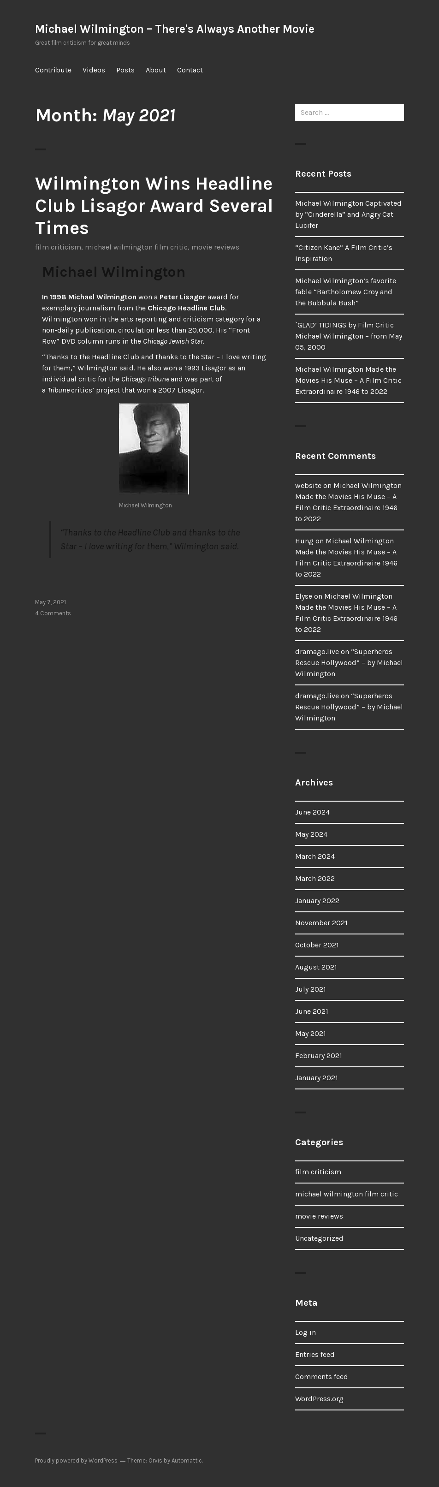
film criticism (58, 247)
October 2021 (317, 944)
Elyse (303, 596)
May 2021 (310, 1033)
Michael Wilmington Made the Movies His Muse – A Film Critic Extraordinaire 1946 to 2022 (348, 380)
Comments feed (321, 1376)
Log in (305, 1332)
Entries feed (315, 1354)
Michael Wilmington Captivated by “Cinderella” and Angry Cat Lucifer (348, 214)
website (308, 485)
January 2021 (316, 1077)
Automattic (187, 1460)
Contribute (53, 69)
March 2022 (315, 878)
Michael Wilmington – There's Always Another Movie (174, 29)
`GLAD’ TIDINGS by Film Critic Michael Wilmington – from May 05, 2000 (348, 336)
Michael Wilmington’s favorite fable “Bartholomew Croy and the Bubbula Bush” (345, 291)
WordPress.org (319, 1398)
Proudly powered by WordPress (76, 1460)
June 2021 (311, 1011)
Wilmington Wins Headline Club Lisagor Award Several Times (154, 205)
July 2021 (310, 989)
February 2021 (318, 1055)
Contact (190, 69)
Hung (304, 540)
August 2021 (316, 967)
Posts (125, 69)
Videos (94, 69)
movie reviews (215, 247)
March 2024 (315, 856)
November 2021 (321, 922)
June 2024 (312, 812)
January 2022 (317, 900)
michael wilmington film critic (136, 247)
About (156, 69)
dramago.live (317, 651)
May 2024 (311, 834)
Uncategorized (319, 1238)
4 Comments (53, 613)
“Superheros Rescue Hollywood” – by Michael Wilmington (349, 662)
